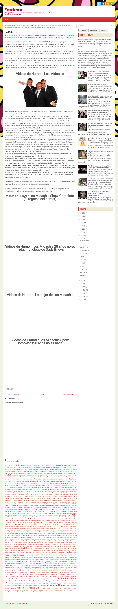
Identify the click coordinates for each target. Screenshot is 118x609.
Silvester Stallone (40, 572)
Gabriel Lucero (9, 517)
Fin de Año (44, 513)
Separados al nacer (47, 571)
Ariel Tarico (56, 471)
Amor (46, 469)
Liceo (47, 535)
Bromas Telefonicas (56, 481)
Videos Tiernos (22, 588)
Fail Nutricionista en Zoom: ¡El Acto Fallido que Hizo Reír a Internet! (99, 167)
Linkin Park (56, 535)
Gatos (51, 517)
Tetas (17, 579)
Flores (53, 513)
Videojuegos (21, 586)
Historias (30, 522)
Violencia (70, 588)
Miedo (21, 544)
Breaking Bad (20, 481)
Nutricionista (36, 550)
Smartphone (67, 572)
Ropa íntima (22, 569)
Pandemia (15, 552)
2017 (31, 465)
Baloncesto (31, 475)
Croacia (21, 496)
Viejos (44, 588)
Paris (63, 552)
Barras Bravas (72, 475)
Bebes (21, 477)
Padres (69, 550)
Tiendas (35, 579)
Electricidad (48, 506)
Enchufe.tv (7, 507)
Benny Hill (50, 477)
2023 (82, 219)
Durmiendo (22, 504)
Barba (55, 475)
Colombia (32, 493)
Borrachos (47, 479)
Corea (50, 495)
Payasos (32, 554)
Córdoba (46, 495)
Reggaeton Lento (17, 565)
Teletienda (66, 576)
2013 (17, 465)
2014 (21, 465)
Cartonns (63, 485)
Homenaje (74, 522)
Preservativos (24, 559)
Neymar (66, 548)
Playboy (23, 557)
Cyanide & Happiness (37, 498)
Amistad (41, 469)
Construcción (39, 495)
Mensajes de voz (38, 542)
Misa (57, 544)
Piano (37, 556)
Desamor (37, 500)
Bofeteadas (36, 479)
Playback (17, 557)
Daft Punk (62, 498)
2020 (39, 465)
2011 (9, 465)
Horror (7, 524)
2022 (82, 222)
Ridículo (7, 567)
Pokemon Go (53, 557)
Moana (71, 544)
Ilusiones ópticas (31, 526)
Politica (71, 557)
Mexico (63, 542)
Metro (58, 542)
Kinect (15, 533)
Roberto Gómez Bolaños (34, 567)
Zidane (19, 592)
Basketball (8, 477)
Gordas (45, 519)
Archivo (104, 30)
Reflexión (69, 563)
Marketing (37, 541)
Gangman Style (27, 517)
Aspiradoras (24, 473)
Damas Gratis (69, 498)
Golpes (30, 519)
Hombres (67, 522)
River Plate (24, 567)
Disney (13, 502)
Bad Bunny (64, 473)
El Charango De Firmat (59, 504)
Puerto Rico (31, 561)
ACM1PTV (65, 465)
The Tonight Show (28, 579)
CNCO (68, 491)
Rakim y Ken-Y (57, 561)
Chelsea (38, 489)
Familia (51, 511)
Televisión (73, 576)
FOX (15, 515)
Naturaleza (46, 548)
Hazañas (44, 520)
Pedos (38, 554)
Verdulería (69, 583)
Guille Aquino (9, 520)
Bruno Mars (66, 481)
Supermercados (72, 574)
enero (82, 276)
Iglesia (24, 526)
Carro (55, 485)
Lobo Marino (73, 535)
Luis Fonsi (59, 537)
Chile (57, 489)
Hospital (11, 524)
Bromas (33, 481)
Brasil (71, 479)
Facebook (25, 511)
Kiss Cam (20, 533)
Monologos (8, 27)
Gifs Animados (9, 519)
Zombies (28, 592)
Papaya (33, 552)
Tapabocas (37, 576)
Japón (51, 528)
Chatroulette (32, 489)
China (61, 489)
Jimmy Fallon (73, 528)
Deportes (19, 500)
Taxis (42, 576)
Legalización (18, 535)
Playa (12, 557)
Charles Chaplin (16, 489)
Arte (66, 471)
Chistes (19, 25)
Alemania (49, 467)
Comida (68, 493)
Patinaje (23, 554)
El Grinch (25, 506)
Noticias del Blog (15, 550)
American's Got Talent (20, 469)
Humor (37, 524)
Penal (52, 554)
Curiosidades (25, 498)
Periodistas (69, 554)
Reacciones (19, 563)
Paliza (10, 552)
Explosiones (19, 511)
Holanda (45, 522)
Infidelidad (67, 526)
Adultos (16, 467)
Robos (42, 567)
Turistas (74, 581)
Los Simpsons (38, 537)
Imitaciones (60, 526)
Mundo (70, 546)
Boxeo (62, 479)
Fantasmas (63, 511)
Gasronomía (45, 517)
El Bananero (48, 504)
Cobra (75, 491)
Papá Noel (28, 552)
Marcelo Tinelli (72, 539)
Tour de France (28, 581)
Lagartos (48, 533)
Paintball (74, 550)
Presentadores (16, 559)
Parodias (69, 552)
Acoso (69, 465)
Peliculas (47, 554)
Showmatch (31, 572)
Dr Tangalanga (62, 502)
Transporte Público (51, 581)
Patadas (13, 554)
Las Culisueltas (59, 533)
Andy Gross (65, 469)
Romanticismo (67, 567)
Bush (75, 481)
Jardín (55, 528)
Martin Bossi (44, 541)
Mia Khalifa (69, 542)
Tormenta (17, 581)
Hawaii (39, 520)
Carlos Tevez (49, 485)
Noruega (7, 550)
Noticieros (24, 550)
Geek (63, 517)
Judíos (71, 530)
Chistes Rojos (8, 491)
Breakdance (12, 481)
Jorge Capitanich (26, 530)
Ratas (8, 563)
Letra (36, 535)
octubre (82, 247)
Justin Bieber (45, 532)
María (6, 541)
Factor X (31, 511)
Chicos (54, 489)
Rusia (42, 569)
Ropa (10, 569)
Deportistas (26, 500)
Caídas (32, 483)
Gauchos (56, 517)
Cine (50, 491)
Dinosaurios (8, 502)
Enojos (25, 507)
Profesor (57, 559)
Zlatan (23, 592)
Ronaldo (74, 567)
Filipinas (38, 513)
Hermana (54, 520)
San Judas (63, 569)
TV (6, 583)
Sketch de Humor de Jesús (97, 84)
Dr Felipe (54, 502)
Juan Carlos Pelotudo (63, 530)
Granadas (57, 519)
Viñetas (64, 588)
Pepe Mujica (61, 554)
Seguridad (18, 571)
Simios (47, 572)
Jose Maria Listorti (44, 530)
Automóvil (45, 473)
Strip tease (52, 574)
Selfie (30, 571)
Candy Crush (22, 485)
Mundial (65, 546)
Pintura (55, 556)
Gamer (15, 517)
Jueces (6, 532)
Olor (54, 550)
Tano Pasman (28, 576)
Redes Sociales (62, 563)
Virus (75, 588)
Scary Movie (11, 571)
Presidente (31, 559)
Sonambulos (13, 574)
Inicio (6, 19)
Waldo (21, 590)
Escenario (64, 507)
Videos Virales (35, 588)
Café (28, 483)
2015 (24, 465)
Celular (37, 487)
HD (48, 520)
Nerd (62, 548)
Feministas (19, 513)
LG (45, 535)
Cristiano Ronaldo (10, 496)
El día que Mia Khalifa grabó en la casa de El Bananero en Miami (99, 72)
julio (81, 257)
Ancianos (58, 469)
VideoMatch (28, 586)
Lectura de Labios (10, 535)
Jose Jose (35, 530)
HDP (50, 520)
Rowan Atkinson (30, 569)
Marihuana (16, 541)
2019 (82, 232)
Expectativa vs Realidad (70, 509)
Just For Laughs (35, 532)
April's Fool (21, 471)
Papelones (47, 552)
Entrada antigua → (69, 394)
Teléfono (60, 576)
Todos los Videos (28, 27)
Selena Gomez (25, 571)
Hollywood (61, 522)
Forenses (69, 513)
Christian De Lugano (24, 491)
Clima (63, 491)
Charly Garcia (25, 489)
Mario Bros (22, 541)
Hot (16, 524)
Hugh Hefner (30, 524)
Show (15, 27)
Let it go (32, 535)
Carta (58, 485)
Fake (43, 511)
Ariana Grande (47, 471)
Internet (33, 528)
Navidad (52, 548)
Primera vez (45, 559)
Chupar (42, 491)
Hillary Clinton (12, 522)
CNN (71, 491)
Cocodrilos (16, 493)
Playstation (29, 557)
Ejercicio (41, 504)
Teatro (47, 576)
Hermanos (66, 520)
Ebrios (37, 504)
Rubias (37, 569)
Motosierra (44, 546)
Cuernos (60, 496)
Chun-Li (37, 491)
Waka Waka (16, 590)
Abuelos (51, 465)
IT (35, 528)
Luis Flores (53, 537)
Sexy (75, 571)
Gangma (20, 517)
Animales (8, 471)
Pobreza (35, 557)
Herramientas (73, 520)
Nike (71, 548)
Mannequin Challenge (53, 539)
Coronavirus (64, 495)
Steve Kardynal (30, 574)
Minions (54, 544)
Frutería (47, 515)
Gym (20, 520)
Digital (75, 500)
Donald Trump (47, 502)
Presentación (8, 559)
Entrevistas (37, 507)
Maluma (36, 539)
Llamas (62, 535)
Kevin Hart (74, 532)
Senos (34, 571)
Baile (9, 475)
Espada (7, 509)
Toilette (6, 581)
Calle (47, 483)
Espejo (21, 509)
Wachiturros (8, 590)
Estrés (57, 509)
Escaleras (58, 507)
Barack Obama (48, 475)
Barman (65, 475)
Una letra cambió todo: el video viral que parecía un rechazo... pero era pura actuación (100, 97)
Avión (59, 473)
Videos (43, 586)
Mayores (17, 542)
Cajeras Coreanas (40, 483)
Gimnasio (18, 519)
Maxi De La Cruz (10, 542)
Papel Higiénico (40, 552)
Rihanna (11, 567)
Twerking (10, 583)
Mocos (75, 544)
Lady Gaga (42, 533)
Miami (75, 542)
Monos (30, 546)
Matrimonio (73, 541)
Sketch (20, 27)
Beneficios (43, 477)
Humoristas (44, 25)
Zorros (38, 592)
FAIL (35, 511)
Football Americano (60, 513)
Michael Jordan (9, 544)
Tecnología (53, 576)
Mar (61, 539)
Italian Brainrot (45, 528)
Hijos (6, 522)
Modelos (10, 546)
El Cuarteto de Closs (16, 506)
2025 (45, 465)
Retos (75, 565)
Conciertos (7, 495)
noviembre (83, 244)
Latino (66, 533)
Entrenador (30, 507)
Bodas (24, 479)
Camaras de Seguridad (61, 483)
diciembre (83, 241)
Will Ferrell (49, 590)
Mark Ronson (30, 541)
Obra (41, 550)
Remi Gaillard (53, 565)
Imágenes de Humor (50, 526)
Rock (46, 567)
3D (48, 465)
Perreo (75, 554)
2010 (82, 299)
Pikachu (41, 556)
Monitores (16, 546)
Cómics (63, 493)
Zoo (32, 592)
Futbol (70, 515)
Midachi (60, 25)
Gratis (62, 519)
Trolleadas (68, 581)
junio (81, 260)
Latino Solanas (72, 533)
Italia (38, 528)
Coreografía (56, 495)
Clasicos (59, 491)
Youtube (7, 592)
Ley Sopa (41, 535)
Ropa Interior (15, 569)
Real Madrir (33, 563)
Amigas (30, 469)
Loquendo (8, 537)
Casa (67, 485)
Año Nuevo (14, 471)
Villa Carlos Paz (52, 588)
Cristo (16, 496)
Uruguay (42, 583)
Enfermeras (19, 507)
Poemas (40, 557)
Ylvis (75, 590)
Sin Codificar (54, 572)
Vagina (48, 583)
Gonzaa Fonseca (38, 519)
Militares (42, 544)
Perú (10, 556)
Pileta (46, 556)
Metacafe (50, 542)
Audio (36, 473)
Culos (75, 496)
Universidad (27, 583)
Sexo (71, 571)
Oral (65, 550)
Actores (74, 465)
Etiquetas (93, 30)
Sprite (18, 574)
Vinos (59, 588)
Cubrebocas (54, 496)
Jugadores (27, 532)
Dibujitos (70, 500)
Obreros (45, 550)
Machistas (73, 537)
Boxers (66, 479)
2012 (12, 465)
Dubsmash (11, 504)
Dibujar (65, 500)
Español (16, 509)
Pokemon (46, 557)
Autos (50, 473)
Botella (53, 479)
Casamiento (11, 487)
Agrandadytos (27, 467)
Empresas (74, 506)
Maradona (65, 539)
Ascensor (8, 473)
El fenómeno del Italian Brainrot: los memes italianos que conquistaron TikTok (100, 125)
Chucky (32, 491)
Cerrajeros (49, 487)
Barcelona (60, 475)
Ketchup (68, 532)
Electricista (55, 506)
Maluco (32, 539)
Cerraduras (43, 487)
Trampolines (41, 581)
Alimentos (68, 467)
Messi (45, 542)
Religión (45, 565)
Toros (22, 581)
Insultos (15, 528)
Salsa (51, 569)
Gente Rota (74, 517)
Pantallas (21, 552)
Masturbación (59, 541)
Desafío (32, 500)
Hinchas (19, 522)
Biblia (55, 477)
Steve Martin (38, 574)
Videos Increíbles (71, 586)
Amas (12, 469)
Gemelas (67, 517)
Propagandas (70, 559)
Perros (7, 556)
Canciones (14, 485)
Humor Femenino (57, 524)
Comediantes (39, 493)
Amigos (35, 469)
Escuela (74, 507)
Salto (54, 569)
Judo (75, 530)
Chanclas (74, 487)
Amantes (7, 469)
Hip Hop (25, 522)
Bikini (64, 477)
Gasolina (38, 517)
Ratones (13, 563)
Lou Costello (46, 537)
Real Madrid (26, 563)
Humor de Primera (46, 524)
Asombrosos (17, 473)
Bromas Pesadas (43, 481)
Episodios (44, 507)
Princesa (52, 559)
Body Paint (29, 479)
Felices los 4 (11, 513)
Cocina (10, 493)
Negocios (58, 548)
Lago (53, 533)
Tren (63, 581)
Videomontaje (36, 586)
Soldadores (74, 572)
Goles (26, 519)
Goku (22, 519)
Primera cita (38, 559)
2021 (42, 465)
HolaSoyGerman (53, 522)
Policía (66, 557)
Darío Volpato (35, 25)
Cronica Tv (27, 496)
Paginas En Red (108, 603)
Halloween (25, 520)
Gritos (66, 519)
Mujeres (59, 546)
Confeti (26, 495)
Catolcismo (23, 487)
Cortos (71, 495)
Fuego (51, 515)
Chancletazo (8, 489)
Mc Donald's (23, 542)
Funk (65, 515)
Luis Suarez (66, 537)
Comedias (47, 493)
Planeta (74, 556)
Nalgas (40, 548)
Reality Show (40, 563)
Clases (54, 491)
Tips (44, 579)
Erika (49, 507)
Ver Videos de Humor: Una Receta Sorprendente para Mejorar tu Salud (100, 139)
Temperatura (8, 579)
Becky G (30, 477)
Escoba (70, 507)
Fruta (42, 515)
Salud (58, 569)
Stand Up (23, 574)
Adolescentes (9, 467)
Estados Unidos (39, 509)
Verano (64, 583)
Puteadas (37, 561)
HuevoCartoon (21, 524)
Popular (83, 30)
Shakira (7, 572)
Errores (53, 507)
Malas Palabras (25, 539)
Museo (15, 548)
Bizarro (68, 477)
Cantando (35, 485)
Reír (30, 565)
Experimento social (10, 511)
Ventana (58, 583)
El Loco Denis (33, 506)
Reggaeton (8, 565)
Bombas (41, 479)
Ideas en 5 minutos (16, 526)
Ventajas (53, 583)
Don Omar (33, 502)
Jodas (7, 530)
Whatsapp (40, 590)
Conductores (20, 495)
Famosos (56, 511)
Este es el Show (50, 509)
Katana (57, 532)
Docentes (22, 502)
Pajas (6, 552)
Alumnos (74, 467)
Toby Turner (54, 579)
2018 (35, 465)
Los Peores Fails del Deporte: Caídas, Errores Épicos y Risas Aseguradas (100, 179)
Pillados (50, 556)
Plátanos (7, 557)
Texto (21, 579)
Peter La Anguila (29, 556)
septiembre (84, 250)
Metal (55, 542)
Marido (10, 541)
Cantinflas (42, 485)
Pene (56, 554)
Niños (75, 548)
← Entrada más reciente (13, 394)
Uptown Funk (35, 583)
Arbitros (32, 471)
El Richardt (40, 506)
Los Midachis (53, 25)
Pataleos (18, 554)
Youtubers (13, 592)
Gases (34, 517)
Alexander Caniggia (59, 467)
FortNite (74, 513)
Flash (49, 513)
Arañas (27, 471)
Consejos (31, 495)
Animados (73, 469)
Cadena (24, 483)
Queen (42, 561)
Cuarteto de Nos (42, 496)
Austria (40, 473)
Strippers (58, 574)
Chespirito (44, 489)
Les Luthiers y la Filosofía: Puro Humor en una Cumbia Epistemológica (98, 193)
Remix (58, 565)
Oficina (50, 550)
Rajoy (51, 561)
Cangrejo (29, 485)
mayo (82, 263)
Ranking (74, 561)
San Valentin (69, 569)
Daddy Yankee (47, 498)
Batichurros (15, 477)
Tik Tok (40, 579)
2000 (6, 465)
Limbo (51, 535)
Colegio (27, 493)
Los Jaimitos (14, 537)
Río (15, 567)
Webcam (26, 590)
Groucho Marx (73, 519)
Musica (21, 548)
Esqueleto (31, 509)
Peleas (42, 554)
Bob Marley (19, 479)
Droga (6, 504)
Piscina (64, 556)
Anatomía (51, 469)
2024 (82, 216)
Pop (76, 557)
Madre (6, 539)
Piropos (60, 556)
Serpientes (67, 571)
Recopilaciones (51, 563)
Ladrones (36, 533)
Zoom (34, 592)
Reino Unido (25, 565)
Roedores (50, 567)
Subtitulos (63, 574)
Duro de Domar (30, 504)
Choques (15, 491)
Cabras (12, 483)
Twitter (21, 583)
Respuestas (70, 565)
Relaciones (34, 565)
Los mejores (22, 537)
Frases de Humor (26, 515)
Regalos (74, 563)
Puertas (25, 561)
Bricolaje (26, 481)
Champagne (67, 487)
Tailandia (12, 576)
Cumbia (7, 498)
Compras (74, 493)
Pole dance (60, 557)
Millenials (48, 544)
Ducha (16, 504)
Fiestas (33, 513)
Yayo (71, 590)
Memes (30, 542)
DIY (17, 502)
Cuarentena (34, 496)
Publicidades (18, 561)
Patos (27, 554)
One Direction (59, 550)
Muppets (11, 548)
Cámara (51, 483)
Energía (13, 507)
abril (81, 266)
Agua (33, 467)
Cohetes (22, 493)
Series (62, 571)
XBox (68, 590)
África (20, 467)
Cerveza (55, 487)
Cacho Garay (18, 483)
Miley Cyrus (36, 544)
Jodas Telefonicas (15, 530)
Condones (13, 495)
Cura (19, 498)
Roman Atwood (58, 567)
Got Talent (51, 519)
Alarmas (38, 467)
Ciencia (46, 491)
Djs (19, 502)
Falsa (46, 511)
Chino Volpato (67, 489)
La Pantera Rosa (28, 533)
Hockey (36, 522)
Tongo (10, 581)
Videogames (14, 586)
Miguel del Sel (68, 25)
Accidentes (58, 465)
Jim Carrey (65, 528)
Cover (75, 495)
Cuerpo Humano (67, 496)
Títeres (48, 579)
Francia (19, 515)
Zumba (42, 592)
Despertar (59, 500)
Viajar (75, 583)
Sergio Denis (56, 571)
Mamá (41, 539)
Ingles (6, 528)
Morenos (34, 546)
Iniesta (11, 528)
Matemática (66, 541)
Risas (18, 567)
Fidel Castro (26, 513)
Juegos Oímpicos (19, 532)
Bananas (37, 475)
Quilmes (47, 561)
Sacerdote (46, 569)
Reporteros (63, 565)
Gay (60, 517)
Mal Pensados (16, 539)
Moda (6, 546)
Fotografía (7, 515)
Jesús (59, 528)
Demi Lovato (12, 500)
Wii (44, 590)
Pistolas (69, 556)
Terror (14, 579)
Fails (39, 511)
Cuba (48, 496)
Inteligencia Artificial (24, 528)
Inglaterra (73, 526)
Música (27, 548)
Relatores (40, 565)
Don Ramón (40, 502)
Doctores (28, 502)
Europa (61, 509)
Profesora (62, 559)
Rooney (6, 569)
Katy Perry (62, 532)
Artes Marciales (72, 471)
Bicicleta (59, 477)
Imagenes (40, 526)
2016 (28, 465)
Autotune (55, 473)
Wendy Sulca (32, 590)
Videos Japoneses (11, 588)
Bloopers (11, 479)
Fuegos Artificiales (59, 515)
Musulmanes (34, 548)
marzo (82, 269)
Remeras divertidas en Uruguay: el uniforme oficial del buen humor (99, 111)
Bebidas (25, 477)
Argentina (13, 25)
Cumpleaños (14, 498)
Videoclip (7, 586)
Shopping (21, 572)
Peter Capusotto (18, 556)
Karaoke (52, 532)
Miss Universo (64, 544)
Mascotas (51, 541)
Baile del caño (16, 475)
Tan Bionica (19, 576)
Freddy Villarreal (36, 515)
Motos (39, 546)
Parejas (59, 552)
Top (14, 581)
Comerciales (56, 493)
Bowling (57, 479)
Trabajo (35, 581)
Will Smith (55, 590)
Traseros (59, 581)
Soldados (7, 574)
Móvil (48, 546)
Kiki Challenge (9, 533)
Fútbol (74, 515)
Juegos (11, 532)
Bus (72, 481)
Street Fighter (45, 574)
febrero (82, 272)
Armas (62, 471)
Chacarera (61, 487)
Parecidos (53, 552)
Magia (10, 539)
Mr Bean (53, 546)
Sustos (7, 576)
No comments (68, 37)
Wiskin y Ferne (62, 590)
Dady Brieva (26, 25)
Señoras (38, 571)
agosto (82, 253)
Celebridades (31, 487)
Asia (12, 473)
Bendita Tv (37, 477)
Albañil (43, 467)
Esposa (26, 509)
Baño (41, 475)
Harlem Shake (33, 520)
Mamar (45, 539)
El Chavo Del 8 (70, 504)
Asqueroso (31, 473)
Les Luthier (26, 535)
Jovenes (53, 530)
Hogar (40, 522)
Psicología (10, 561)
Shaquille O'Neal (13, 572)
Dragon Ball (69, 502)
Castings (17, 487)
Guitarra (16, 520)
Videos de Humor (13, 9)
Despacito (54, 500)
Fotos (12, 515)
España (11, 509)
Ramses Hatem (66, 561)
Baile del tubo (24, 475)
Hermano (60, 520)
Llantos (67, 535)
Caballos (7, 483)
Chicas (49, 489)
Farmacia (70, 511)
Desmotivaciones (45, 500)
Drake (75, 502)
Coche (6, 493)
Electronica (62, 506)
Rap (6, 563)
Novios (30, 550)
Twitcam (16, 583)
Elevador (68, 506)
